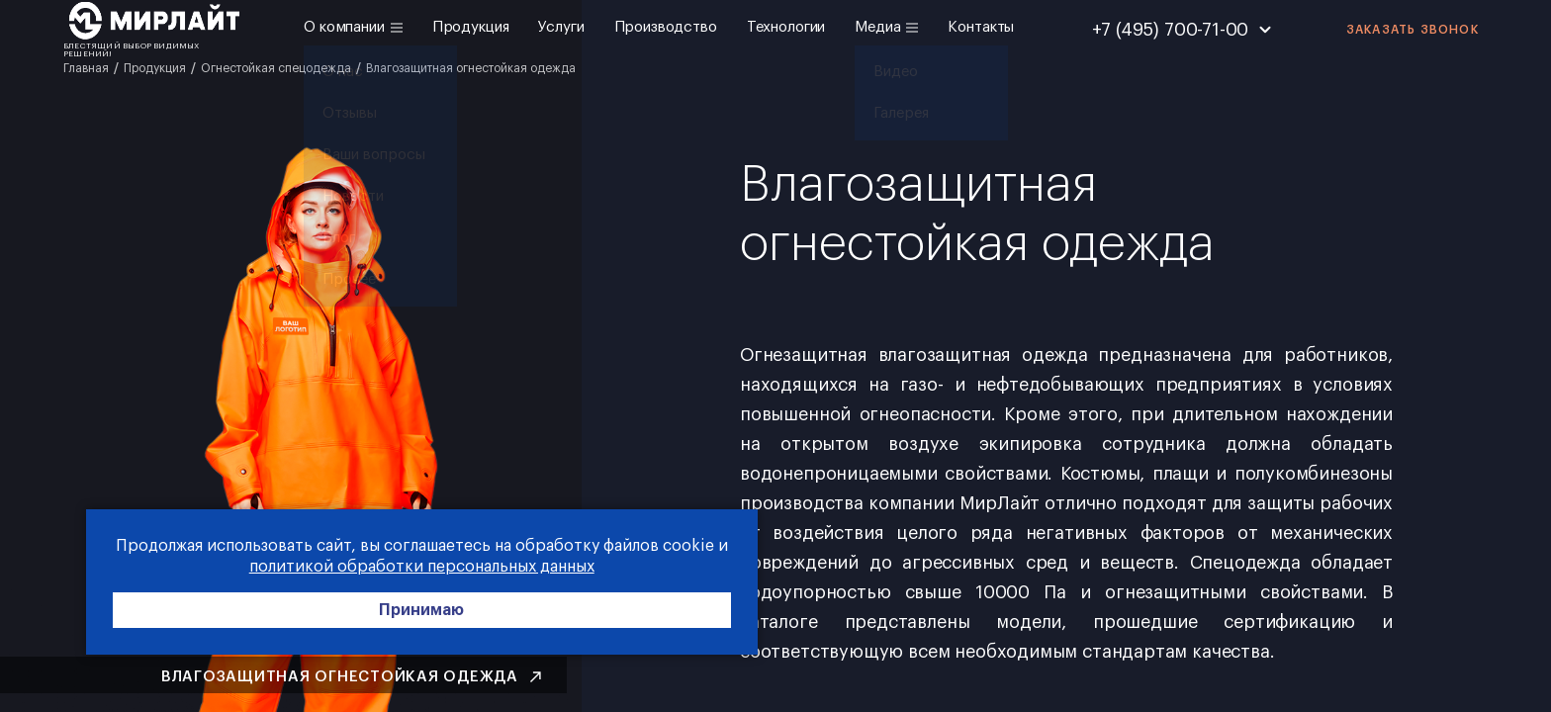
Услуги (561, 27)
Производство (665, 27)
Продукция (470, 27)
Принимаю (296, 615)
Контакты (981, 27)
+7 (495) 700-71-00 (1170, 30)
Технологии (786, 27)
